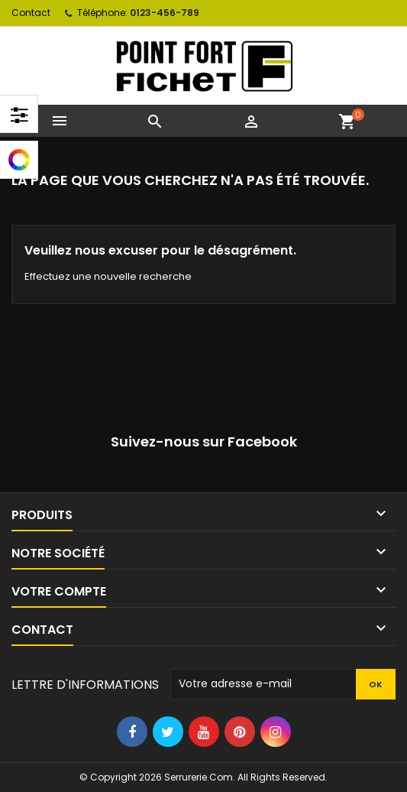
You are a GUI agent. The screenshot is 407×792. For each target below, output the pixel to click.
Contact (30, 12)
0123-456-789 (164, 12)
